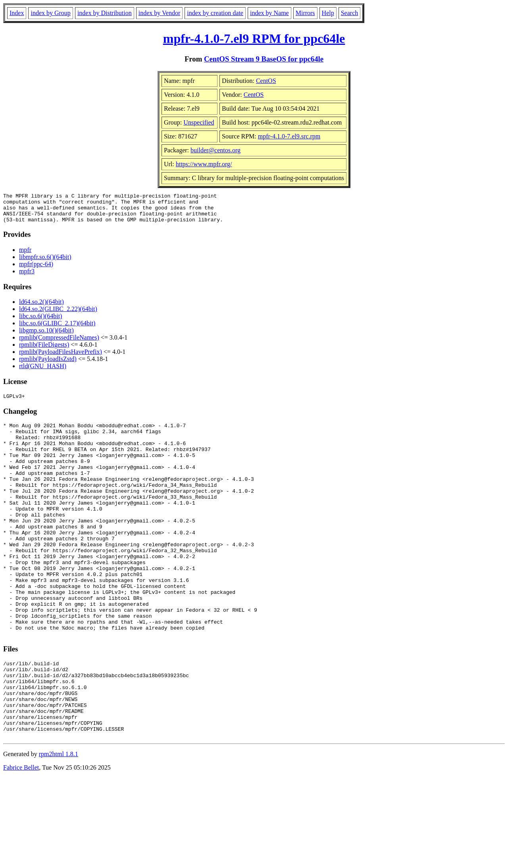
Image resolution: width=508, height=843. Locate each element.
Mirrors (305, 13)
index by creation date (215, 13)
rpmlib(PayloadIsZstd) (48, 364)
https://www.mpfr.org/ (204, 164)
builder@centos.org (215, 150)
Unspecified (198, 122)
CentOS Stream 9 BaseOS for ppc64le (263, 59)
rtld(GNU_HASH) (42, 372)
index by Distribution (104, 13)
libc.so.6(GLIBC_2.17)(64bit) (57, 329)
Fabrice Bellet (21, 833)
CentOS (266, 80)
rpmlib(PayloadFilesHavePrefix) (60, 357)
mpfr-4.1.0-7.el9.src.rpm (289, 136)
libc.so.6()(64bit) (40, 322)
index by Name (269, 13)
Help (328, 13)
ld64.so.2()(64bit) (41, 307)
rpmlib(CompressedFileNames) (59, 343)
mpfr (25, 255)
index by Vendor (159, 13)
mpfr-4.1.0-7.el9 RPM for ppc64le (254, 38)
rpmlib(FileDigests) (44, 350)
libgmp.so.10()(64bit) (46, 336)
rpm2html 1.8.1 (58, 819)
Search (349, 13)
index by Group (50, 13)
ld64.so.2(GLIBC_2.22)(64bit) (58, 314)
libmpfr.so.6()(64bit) (45, 262)
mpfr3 (27, 277)
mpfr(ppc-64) (36, 270)
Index (17, 13)
